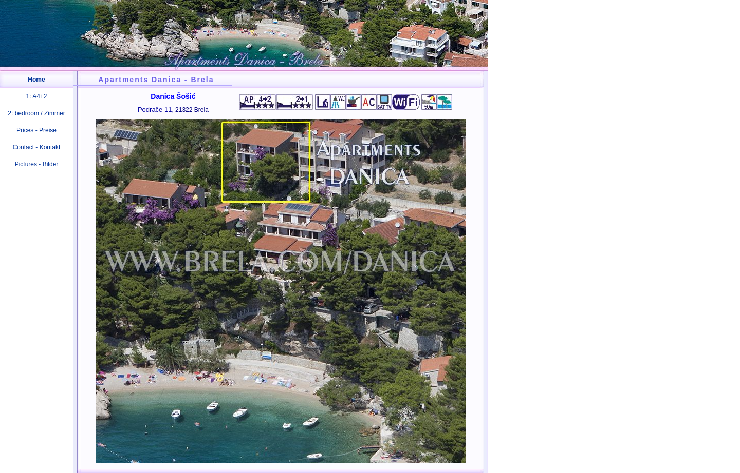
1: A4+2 (36, 96)
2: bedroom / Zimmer (36, 113)
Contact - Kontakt (37, 147)
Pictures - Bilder (37, 164)
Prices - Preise (36, 130)
